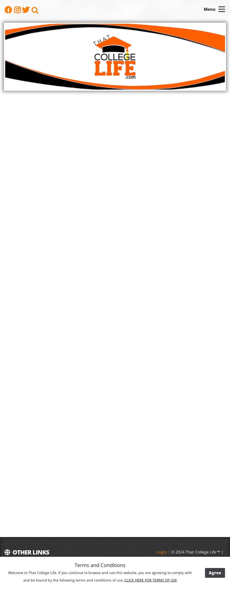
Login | (164, 552)
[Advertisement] (188, 429)
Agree (215, 573)
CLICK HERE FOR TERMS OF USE (150, 580)
